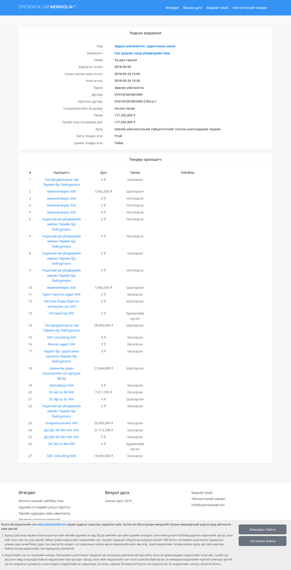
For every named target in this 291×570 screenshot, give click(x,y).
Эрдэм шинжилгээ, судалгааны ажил (144, 46)
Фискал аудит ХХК (61, 344)
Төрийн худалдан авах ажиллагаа (44, 513)
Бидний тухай (217, 7)
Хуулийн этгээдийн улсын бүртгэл (44, 507)
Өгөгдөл (172, 7)
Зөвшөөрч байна (262, 529)
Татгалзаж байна (262, 541)
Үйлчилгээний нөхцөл (250, 7)
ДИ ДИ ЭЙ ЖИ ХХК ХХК (61, 430)
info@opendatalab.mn (208, 505)
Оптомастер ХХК (61, 313)
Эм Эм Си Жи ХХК (61, 444)
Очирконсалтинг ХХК (61, 423)
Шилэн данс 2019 (118, 501)
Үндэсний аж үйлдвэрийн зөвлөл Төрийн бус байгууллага (61, 224)
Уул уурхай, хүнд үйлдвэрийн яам (142, 53)
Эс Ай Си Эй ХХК (61, 392)
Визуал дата (192, 7)
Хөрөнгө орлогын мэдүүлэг (39, 519)
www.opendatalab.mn (51, 524)
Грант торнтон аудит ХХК (61, 294)
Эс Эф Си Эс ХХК (61, 399)
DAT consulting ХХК (61, 337)
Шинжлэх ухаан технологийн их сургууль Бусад (62, 373)
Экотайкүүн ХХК (61, 385)
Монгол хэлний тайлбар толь (41, 501)
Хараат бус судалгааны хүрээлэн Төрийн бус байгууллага (61, 356)
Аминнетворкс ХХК (61, 191)
